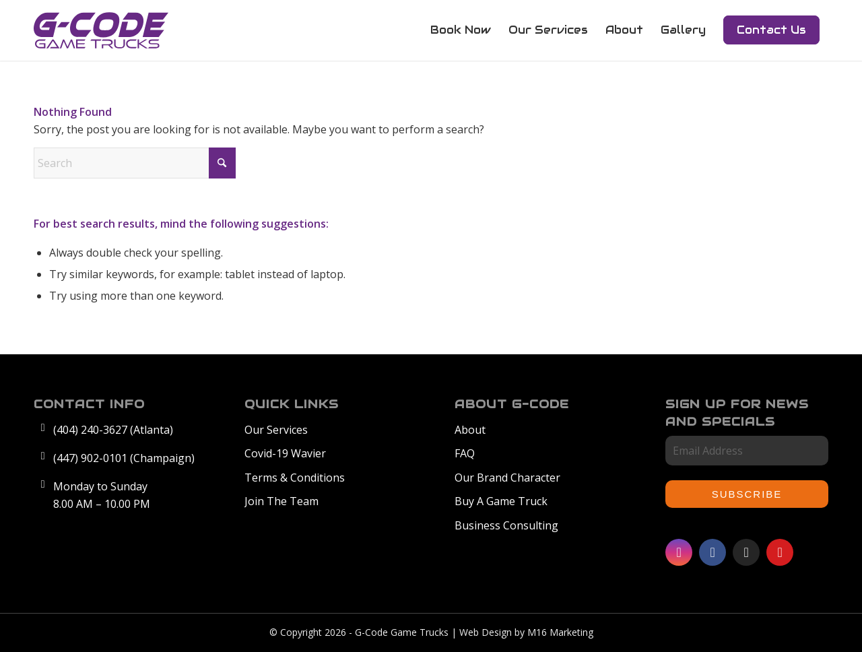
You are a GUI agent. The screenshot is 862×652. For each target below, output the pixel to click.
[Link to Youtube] (779, 552)
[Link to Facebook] (712, 552)
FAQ (465, 453)
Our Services (276, 429)
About (470, 429)
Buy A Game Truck (501, 501)
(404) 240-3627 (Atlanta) (113, 429)
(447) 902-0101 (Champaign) (124, 458)
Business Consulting (506, 525)
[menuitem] (461, 30)
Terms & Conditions (294, 477)
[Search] (135, 163)
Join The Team (281, 501)
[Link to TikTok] (746, 552)
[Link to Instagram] (678, 552)
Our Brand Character (507, 477)
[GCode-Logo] (101, 30)
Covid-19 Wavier (285, 453)
